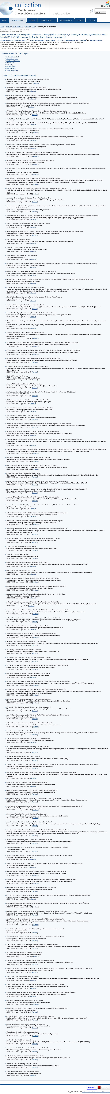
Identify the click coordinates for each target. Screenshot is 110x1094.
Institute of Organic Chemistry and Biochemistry (96, 1092)
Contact (91, 20)
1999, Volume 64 (17, 27)
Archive (8, 27)
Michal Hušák (50, 40)
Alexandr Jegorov (21, 40)
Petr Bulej (60, 40)
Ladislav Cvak (70, 40)
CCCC (2, 27)
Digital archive (18, 20)
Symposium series (47, 20)
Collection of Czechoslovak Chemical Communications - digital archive (25, 2)
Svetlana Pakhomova (37, 40)
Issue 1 (27, 27)
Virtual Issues (66, 20)
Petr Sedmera (81, 40)
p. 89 (33, 27)
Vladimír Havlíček (96, 40)
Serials (32, 20)
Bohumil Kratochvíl (7, 40)
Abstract (36, 83)
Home (4, 20)
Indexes (80, 20)
